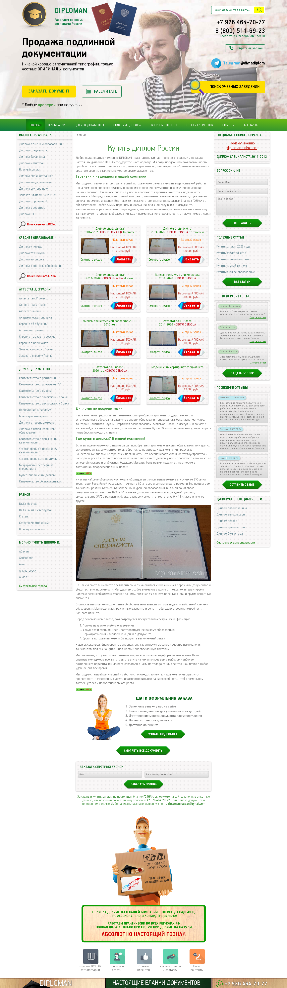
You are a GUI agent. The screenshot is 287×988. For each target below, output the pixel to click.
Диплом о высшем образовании (40, 144)
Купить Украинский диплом (37, 475)
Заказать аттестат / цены (36, 349)
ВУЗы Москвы (28, 504)
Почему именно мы (32, 529)
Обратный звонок (249, 48)
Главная (35, 125)
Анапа (23, 577)
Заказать (123, 259)
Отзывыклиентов (143, 968)
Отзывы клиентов (200, 125)
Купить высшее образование (235, 276)
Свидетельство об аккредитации (41, 481)
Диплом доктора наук (33, 189)
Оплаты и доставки (127, 125)
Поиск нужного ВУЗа (41, 224)
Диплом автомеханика (231, 512)
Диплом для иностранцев (36, 176)
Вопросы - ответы (164, 125)
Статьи (23, 516)
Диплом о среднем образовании (40, 266)
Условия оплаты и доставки (170, 968)
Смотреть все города (33, 586)
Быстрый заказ (123, 240)
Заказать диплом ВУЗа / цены (39, 195)
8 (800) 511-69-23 (240, 31)
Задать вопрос (242, 377)
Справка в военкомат (33, 343)
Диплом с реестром (32, 208)
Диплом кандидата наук (35, 182)
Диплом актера (226, 524)
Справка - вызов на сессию (37, 337)
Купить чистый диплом (231, 269)
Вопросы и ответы (117, 968)
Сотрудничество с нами (34, 523)
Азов (22, 564)
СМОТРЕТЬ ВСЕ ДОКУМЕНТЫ (143, 751)
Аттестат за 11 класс (33, 298)
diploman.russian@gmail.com (186, 804)
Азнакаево (26, 558)
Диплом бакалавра (32, 157)
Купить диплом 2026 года (233, 250)
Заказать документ (49, 91)
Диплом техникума (32, 253)
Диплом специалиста (33, 150)
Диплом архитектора (230, 531)
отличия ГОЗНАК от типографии (90, 968)
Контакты (251, 125)
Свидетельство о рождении (37, 378)
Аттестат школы (30, 311)
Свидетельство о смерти (35, 391)
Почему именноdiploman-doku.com (242, 145)
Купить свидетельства (231, 256)
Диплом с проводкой (33, 201)
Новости (228, 125)
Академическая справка (35, 318)
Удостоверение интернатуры (38, 459)
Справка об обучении (33, 324)
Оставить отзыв (242, 488)
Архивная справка (31, 330)
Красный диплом (30, 169)
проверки (47, 104)
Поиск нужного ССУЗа (41, 276)
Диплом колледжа (31, 259)
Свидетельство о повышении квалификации (38, 440)
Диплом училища (30, 247)
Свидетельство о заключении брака (43, 397)
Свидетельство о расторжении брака (44, 403)
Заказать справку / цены (35, 356)
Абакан (24, 551)
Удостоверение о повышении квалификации (38, 450)
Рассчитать (106, 91)
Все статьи (242, 285)
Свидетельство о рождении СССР (40, 384)
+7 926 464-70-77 (241, 22)
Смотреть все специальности (235, 546)
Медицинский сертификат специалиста (36, 467)
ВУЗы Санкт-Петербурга (35, 510)
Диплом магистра (31, 163)
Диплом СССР (27, 214)
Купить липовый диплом (232, 263)
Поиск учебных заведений (234, 87)
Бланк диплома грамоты (35, 416)
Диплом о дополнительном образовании (37, 431)
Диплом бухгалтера (229, 537)
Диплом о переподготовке (37, 423)
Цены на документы (89, 125)
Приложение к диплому (35, 410)
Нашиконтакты (197, 968)
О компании (56, 125)
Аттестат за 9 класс (32, 305)
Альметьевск (27, 571)
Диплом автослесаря (230, 518)
